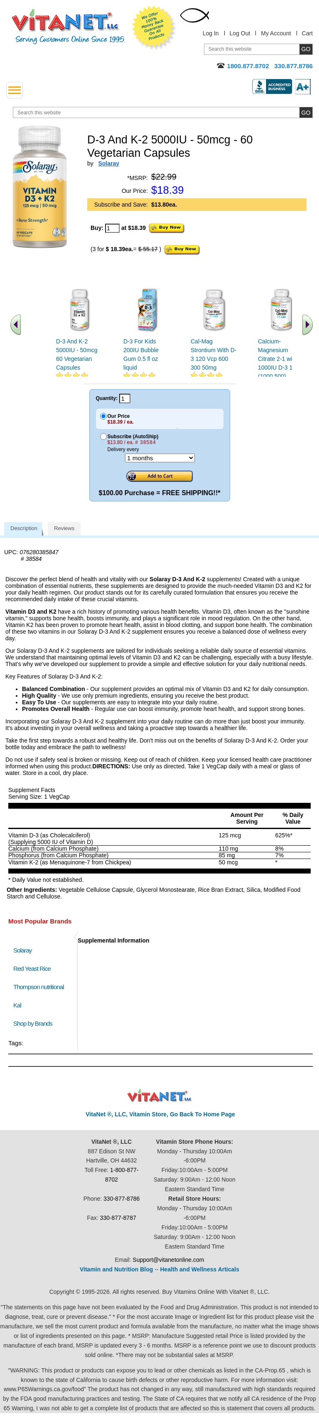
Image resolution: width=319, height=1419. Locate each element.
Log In (211, 33)
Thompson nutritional (38, 986)
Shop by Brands (34, 1023)
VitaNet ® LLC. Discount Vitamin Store (160, 1096)
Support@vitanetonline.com (168, 1259)
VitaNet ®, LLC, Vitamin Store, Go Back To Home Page (160, 1114)
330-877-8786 (121, 1198)
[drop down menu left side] (14, 90)
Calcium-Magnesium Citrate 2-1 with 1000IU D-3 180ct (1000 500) (281, 359)
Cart (307, 33)
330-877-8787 (118, 1217)
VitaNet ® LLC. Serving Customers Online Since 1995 (68, 26)
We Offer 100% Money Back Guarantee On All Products (154, 28)
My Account (276, 33)
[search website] (162, 112)
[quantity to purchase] (112, 228)
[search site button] (305, 112)
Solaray (22, 950)
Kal (17, 1005)
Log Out (240, 33)
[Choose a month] (160, 458)
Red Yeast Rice (32, 968)
